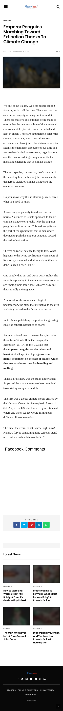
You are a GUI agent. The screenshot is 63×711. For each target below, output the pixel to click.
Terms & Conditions (28, 690)
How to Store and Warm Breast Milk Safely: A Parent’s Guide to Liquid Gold (14, 595)
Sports (6, 629)
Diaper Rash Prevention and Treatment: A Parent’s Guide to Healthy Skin (46, 637)
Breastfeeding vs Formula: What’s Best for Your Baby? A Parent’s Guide (45, 595)
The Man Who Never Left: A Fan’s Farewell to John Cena (16, 636)
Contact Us (30, 695)
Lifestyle (7, 587)
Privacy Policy (47, 690)
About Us (11, 690)
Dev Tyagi (7, 52)
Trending (7, 21)
